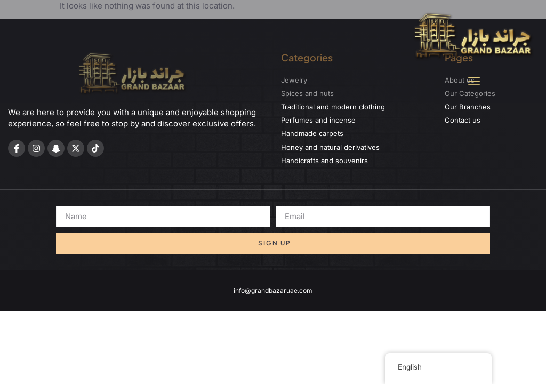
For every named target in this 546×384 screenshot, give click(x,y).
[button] (474, 81)
